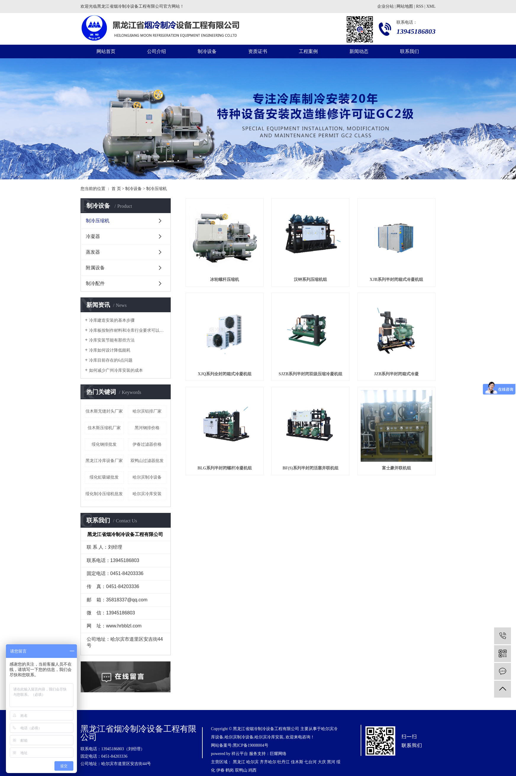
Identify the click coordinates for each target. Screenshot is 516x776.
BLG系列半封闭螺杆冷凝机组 (225, 468)
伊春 (220, 770)
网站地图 (404, 6)
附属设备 (95, 267)
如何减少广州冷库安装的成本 (116, 370)
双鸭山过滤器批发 (147, 460)
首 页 (116, 188)
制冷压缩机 (156, 188)
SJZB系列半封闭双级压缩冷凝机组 (310, 374)
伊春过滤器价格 (147, 444)
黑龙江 (239, 762)
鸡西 (252, 770)
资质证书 (257, 51)
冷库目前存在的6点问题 (111, 360)
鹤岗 (229, 770)
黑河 (331, 762)
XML (431, 6)
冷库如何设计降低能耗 (109, 350)
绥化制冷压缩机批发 (104, 494)
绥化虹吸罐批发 (104, 477)
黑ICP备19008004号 (250, 745)
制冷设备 (207, 51)
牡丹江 (283, 762)
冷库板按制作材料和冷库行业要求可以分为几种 (127, 330)
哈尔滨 (252, 762)
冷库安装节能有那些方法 (112, 340)
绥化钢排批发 (104, 444)
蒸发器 (93, 252)
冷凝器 (93, 236)
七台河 (310, 762)
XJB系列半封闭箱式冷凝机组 (396, 279)
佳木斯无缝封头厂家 (104, 411)
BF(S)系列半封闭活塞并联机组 (310, 468)
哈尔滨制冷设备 (147, 477)
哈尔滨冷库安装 (147, 494)
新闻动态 (358, 51)
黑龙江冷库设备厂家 (104, 460)
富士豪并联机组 (396, 468)
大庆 (322, 762)
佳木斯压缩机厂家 (104, 428)
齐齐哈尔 (268, 762)
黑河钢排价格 (147, 428)
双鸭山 (241, 770)
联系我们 (409, 51)
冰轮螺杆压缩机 (224, 279)
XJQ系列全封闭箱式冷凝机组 (224, 374)
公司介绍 (156, 51)
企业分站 (385, 6)
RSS (419, 6)
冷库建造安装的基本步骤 (112, 320)
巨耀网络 (278, 753)
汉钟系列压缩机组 (310, 279)
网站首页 (105, 51)
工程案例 (308, 51)
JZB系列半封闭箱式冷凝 (396, 374)
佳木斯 (297, 762)
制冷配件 (95, 283)
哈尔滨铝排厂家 (147, 411)
